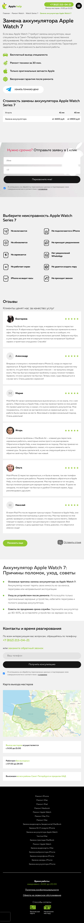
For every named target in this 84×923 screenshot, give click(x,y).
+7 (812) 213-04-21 (60, 5)
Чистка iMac (42, 836)
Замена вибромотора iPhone (42, 852)
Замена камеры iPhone (42, 860)
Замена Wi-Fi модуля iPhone (42, 828)
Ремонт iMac (42, 800)
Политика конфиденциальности (42, 890)
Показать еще (15, 543)
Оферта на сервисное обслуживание (42, 895)
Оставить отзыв (72, 542)
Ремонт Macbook (42, 808)
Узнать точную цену (27, 90)
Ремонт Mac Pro (42, 816)
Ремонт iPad (42, 804)
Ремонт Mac (42, 820)
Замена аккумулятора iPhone (42, 864)
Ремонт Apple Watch (42, 812)
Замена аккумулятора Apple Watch (42, 832)
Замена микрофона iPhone (42, 856)
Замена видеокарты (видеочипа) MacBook (42, 824)
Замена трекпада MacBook (42, 840)
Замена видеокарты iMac (42, 848)
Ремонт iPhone (42, 796)
